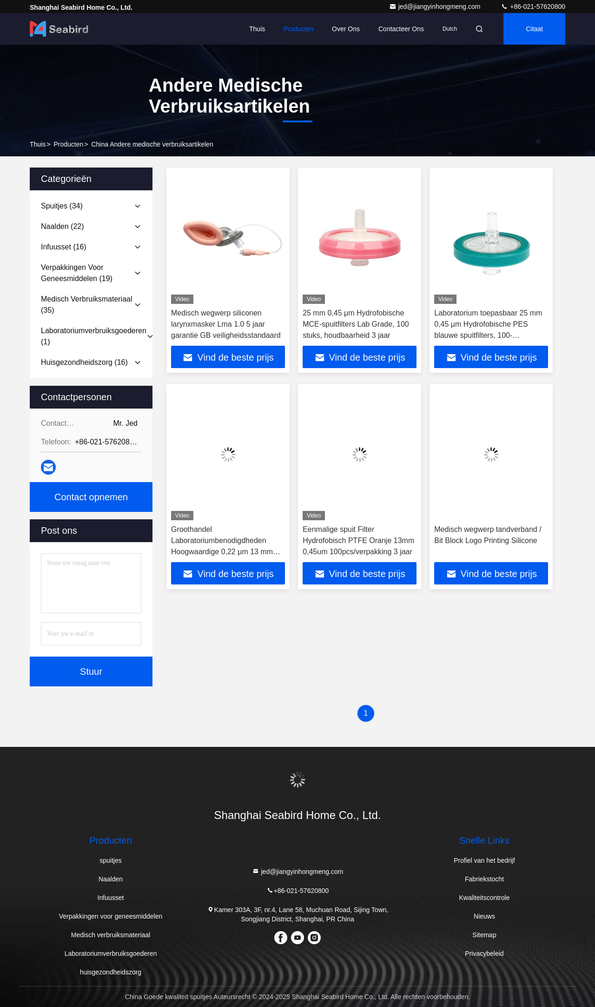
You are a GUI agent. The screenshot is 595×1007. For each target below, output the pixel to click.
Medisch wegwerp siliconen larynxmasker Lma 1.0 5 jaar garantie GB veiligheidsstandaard (226, 324)
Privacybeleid (484, 953)
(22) (62, 226)
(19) (76, 272)
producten (68, 144)
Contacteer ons (401, 29)
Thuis (257, 29)
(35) (86, 304)
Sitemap (484, 935)
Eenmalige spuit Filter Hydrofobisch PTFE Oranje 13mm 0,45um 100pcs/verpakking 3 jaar (358, 540)
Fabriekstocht (484, 879)
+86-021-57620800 (533, 6)
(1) (93, 336)
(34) (62, 206)
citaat (534, 29)
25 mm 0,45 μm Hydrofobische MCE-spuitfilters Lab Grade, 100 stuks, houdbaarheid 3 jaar (356, 324)
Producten (298, 29)
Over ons (346, 29)
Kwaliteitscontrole (484, 897)
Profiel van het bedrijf (484, 860)
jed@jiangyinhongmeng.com (436, 6)
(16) (63, 247)
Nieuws (484, 916)
